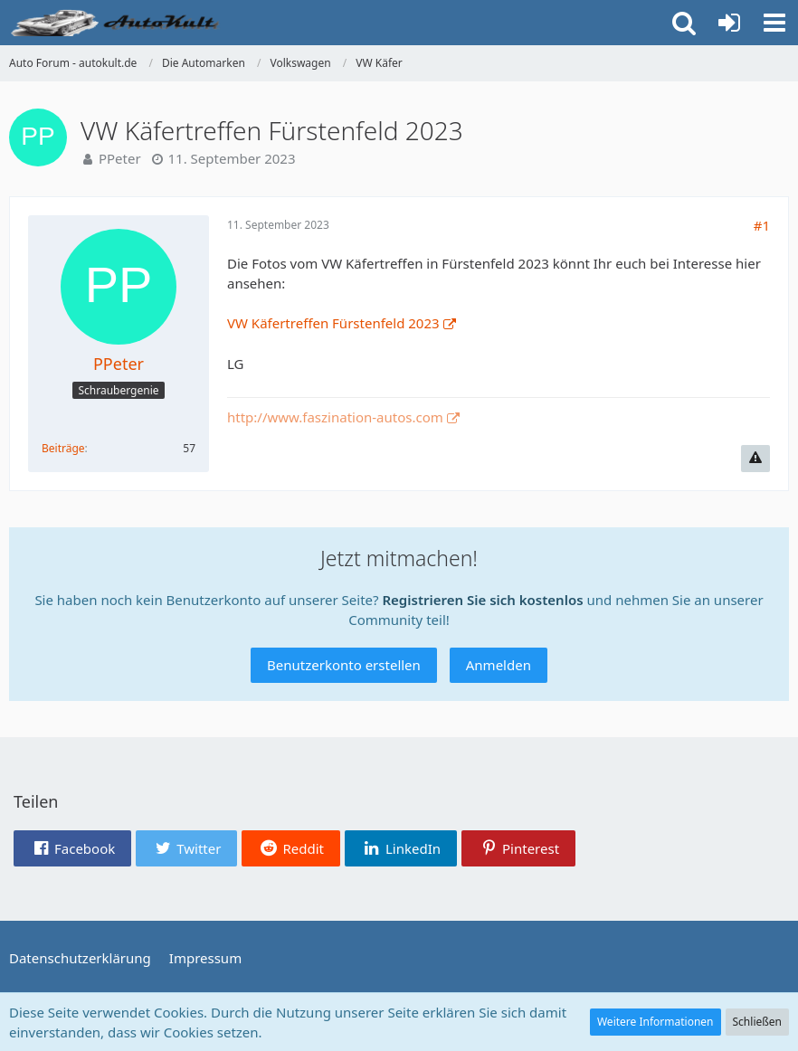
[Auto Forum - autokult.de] (117, 23)
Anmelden (498, 665)
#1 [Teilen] (762, 225)
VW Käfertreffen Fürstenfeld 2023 (333, 323)
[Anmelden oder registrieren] (729, 23)
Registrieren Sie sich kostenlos (482, 600)
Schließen (757, 1021)
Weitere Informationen (655, 1021)
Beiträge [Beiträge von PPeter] (63, 448)
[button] (774, 23)
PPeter (120, 158)
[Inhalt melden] (755, 458)
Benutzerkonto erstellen (344, 665)
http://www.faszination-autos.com (335, 417)
